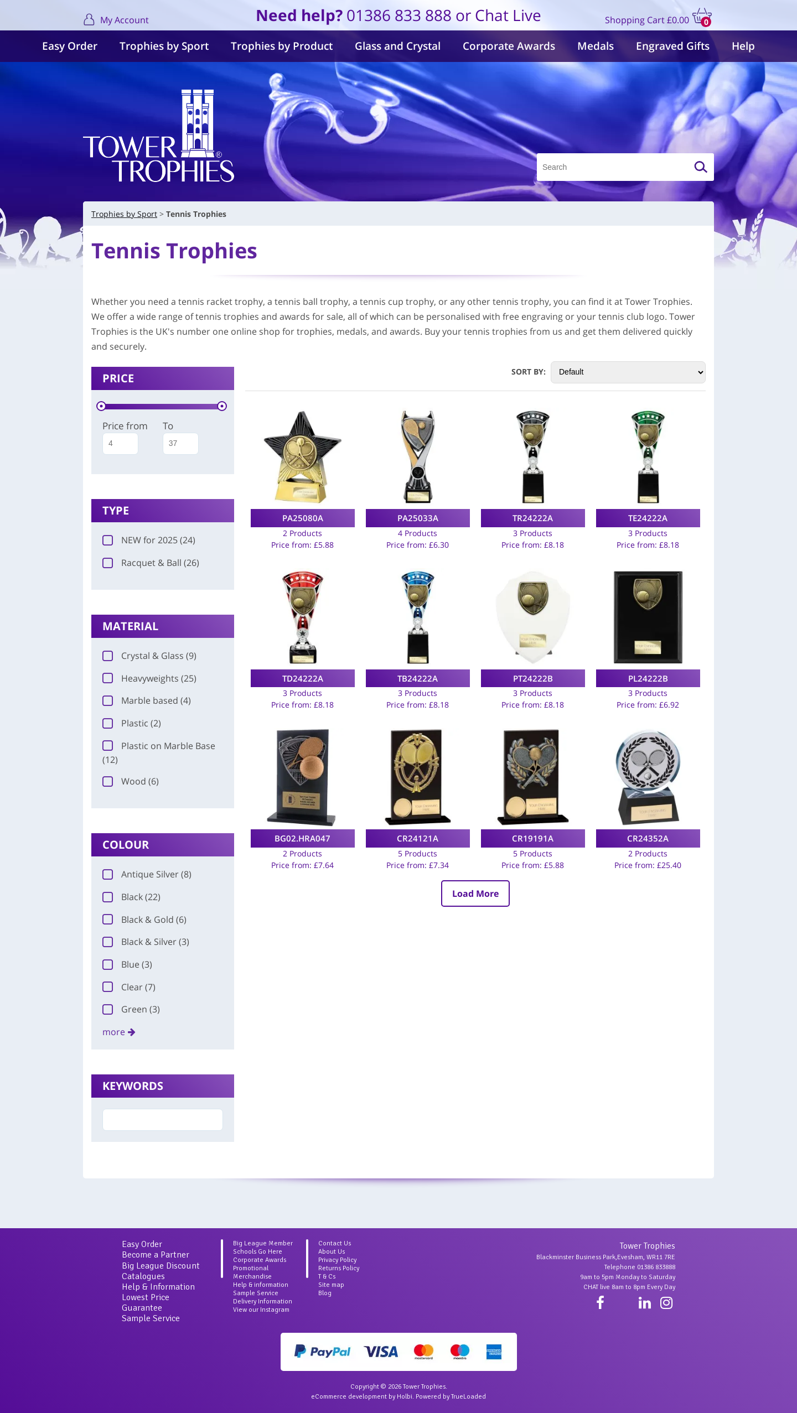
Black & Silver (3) (145, 942)
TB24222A (417, 678)
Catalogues (143, 1276)
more (113, 1032)
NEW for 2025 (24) (148, 540)
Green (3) (131, 1009)
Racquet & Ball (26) (150, 563)
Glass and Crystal (398, 46)
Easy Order (69, 46)
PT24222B (533, 678)
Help (743, 46)
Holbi (404, 1397)
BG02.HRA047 (302, 838)
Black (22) (131, 897)
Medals (595, 46)
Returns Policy (338, 1268)
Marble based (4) (146, 700)
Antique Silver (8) (147, 874)
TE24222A (647, 517)
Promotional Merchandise (252, 1272)
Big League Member (263, 1243)
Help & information (260, 1285)
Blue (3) (127, 964)
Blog (325, 1293)
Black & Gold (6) (144, 919)
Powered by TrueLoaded (451, 1397)
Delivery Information (262, 1301)
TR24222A (533, 517)
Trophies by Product (282, 46)
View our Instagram (261, 1310)
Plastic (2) (131, 723)
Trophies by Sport (164, 46)
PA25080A (302, 517)
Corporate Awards (509, 46)
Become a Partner (155, 1254)
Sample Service (151, 1318)
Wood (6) (130, 781)
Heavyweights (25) (149, 678)
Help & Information (158, 1286)
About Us (331, 1252)
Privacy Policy (337, 1260)
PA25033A (417, 517)
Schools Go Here (257, 1252)
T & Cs (326, 1276)
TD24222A (302, 678)
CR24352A (648, 838)
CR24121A (417, 838)
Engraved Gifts (673, 46)
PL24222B (648, 678)
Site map (331, 1285)
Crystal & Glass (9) (149, 656)
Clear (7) (129, 987)
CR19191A (532, 838)
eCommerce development (349, 1397)
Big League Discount (161, 1265)
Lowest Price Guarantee (145, 1302)
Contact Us (334, 1243)
